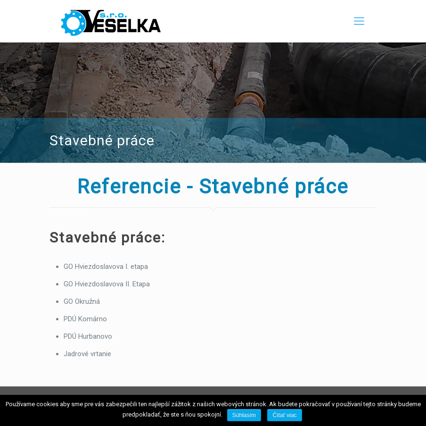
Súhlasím (244, 415)
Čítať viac (284, 415)
